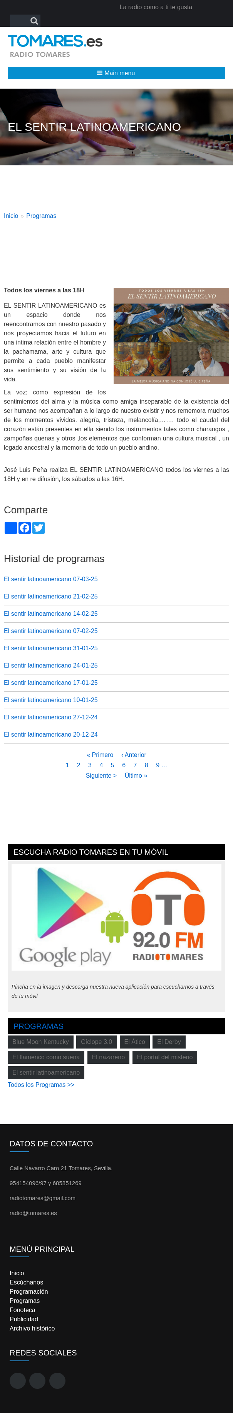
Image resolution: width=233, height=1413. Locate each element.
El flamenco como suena (46, 1057)
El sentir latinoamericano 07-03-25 (51, 579)
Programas (41, 216)
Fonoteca (22, 1310)
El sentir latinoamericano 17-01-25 (51, 682)
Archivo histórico (32, 1328)
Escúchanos (26, 1282)
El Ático (134, 1042)
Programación (29, 1291)
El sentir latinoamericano (46, 1072)
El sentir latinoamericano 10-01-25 (51, 700)
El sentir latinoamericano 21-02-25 (51, 596)
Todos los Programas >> (41, 1085)
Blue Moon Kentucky (40, 1042)
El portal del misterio (165, 1057)
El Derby (169, 1042)
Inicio (11, 216)
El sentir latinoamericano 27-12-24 (51, 717)
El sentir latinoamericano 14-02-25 (51, 613)
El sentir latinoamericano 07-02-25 (51, 631)
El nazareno (108, 1057)
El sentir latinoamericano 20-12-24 (51, 734)
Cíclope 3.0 (96, 1042)
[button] (116, 73)
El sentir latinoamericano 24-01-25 (51, 665)
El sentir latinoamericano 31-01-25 (51, 648)
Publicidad (24, 1319)
